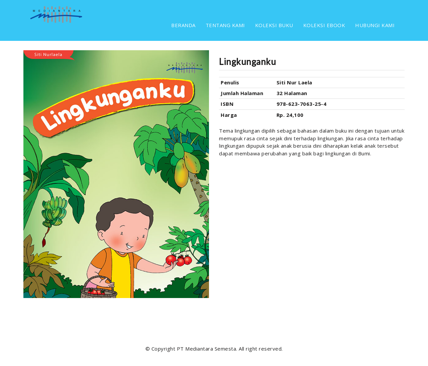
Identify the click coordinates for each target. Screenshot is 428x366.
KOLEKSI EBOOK (324, 25)
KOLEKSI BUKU (274, 25)
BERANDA (183, 25)
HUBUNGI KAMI (375, 25)
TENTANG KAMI (225, 25)
